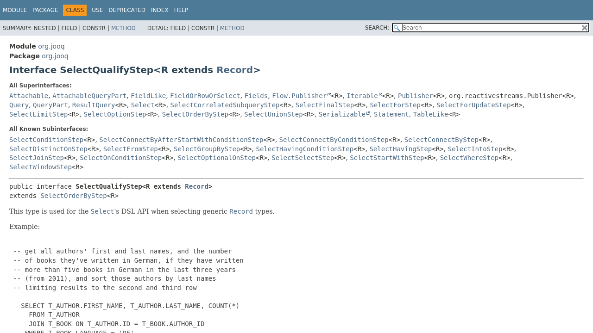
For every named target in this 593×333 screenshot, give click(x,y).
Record (234, 69)
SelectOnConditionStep (121, 157)
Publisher (415, 95)
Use (97, 10)
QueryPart (50, 105)
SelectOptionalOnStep (216, 157)
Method (123, 28)
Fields (256, 95)
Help (181, 10)
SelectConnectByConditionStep (334, 139)
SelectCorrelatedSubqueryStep (225, 105)
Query (19, 105)
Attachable (28, 95)
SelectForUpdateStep (473, 105)
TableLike (430, 114)
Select (143, 105)
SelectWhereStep (469, 157)
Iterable (362, 95)
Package (45, 10)
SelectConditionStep (46, 139)
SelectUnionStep (273, 114)
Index (160, 10)
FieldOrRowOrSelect (205, 95)
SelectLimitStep (38, 114)
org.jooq (51, 46)
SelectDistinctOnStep (48, 149)
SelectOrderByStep (195, 114)
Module (15, 10)
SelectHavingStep (400, 149)
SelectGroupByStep (207, 149)
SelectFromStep (130, 149)
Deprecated (126, 10)
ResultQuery (93, 105)
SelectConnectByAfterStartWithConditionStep (181, 139)
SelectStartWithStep (387, 157)
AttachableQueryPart (89, 95)
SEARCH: (377, 28)
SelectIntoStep (475, 149)
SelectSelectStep (302, 157)
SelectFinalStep (325, 105)
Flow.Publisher (299, 95)
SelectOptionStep (115, 114)
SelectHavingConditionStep (305, 149)
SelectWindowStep (40, 167)
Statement (391, 114)
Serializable (342, 114)
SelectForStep (395, 105)
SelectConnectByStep (441, 139)
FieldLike (148, 95)
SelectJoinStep (36, 157)
